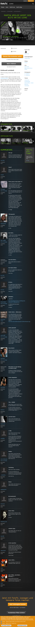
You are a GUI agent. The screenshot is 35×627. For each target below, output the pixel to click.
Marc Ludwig (3, 240)
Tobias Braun (3, 550)
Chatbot (3, 623)
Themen (2, 7)
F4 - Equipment (27, 73)
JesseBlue (3, 438)
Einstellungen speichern (22, 625)
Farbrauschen (3, 223)
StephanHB (3, 423)
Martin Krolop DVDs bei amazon (28, 69)
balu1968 (2, 536)
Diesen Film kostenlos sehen (12, 56)
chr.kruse (2, 289)
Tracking (3, 621)
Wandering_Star (4, 521)
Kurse (7, 7)
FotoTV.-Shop (19, 7)
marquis (2, 174)
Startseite (3, 11)
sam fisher (3, 160)
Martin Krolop (27, 53)
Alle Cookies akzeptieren (6, 625)
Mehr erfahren (11, 63)
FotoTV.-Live (12, 7)
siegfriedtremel (3, 489)
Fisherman (3, 503)
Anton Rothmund (4, 459)
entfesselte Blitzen (4, 78)
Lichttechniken (27, 80)
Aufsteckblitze (17, 11)
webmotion (3, 358)
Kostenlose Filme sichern (16, 612)
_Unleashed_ (3, 475)
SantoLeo (2, 409)
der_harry (2, 275)
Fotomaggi (3, 189)
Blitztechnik (26, 84)
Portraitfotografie (27, 81)
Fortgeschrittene (27, 58)
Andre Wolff (3, 335)
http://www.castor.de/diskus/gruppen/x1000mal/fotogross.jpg (19, 321)
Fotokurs (26, 62)
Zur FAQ (27, 160)
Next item (33, 129)
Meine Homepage (4, 190)
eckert (2, 568)
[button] (17, 31)
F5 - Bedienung (27, 75)
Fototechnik (9, 11)
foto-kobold (3, 387)
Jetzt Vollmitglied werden (17, 604)
